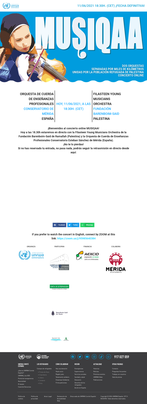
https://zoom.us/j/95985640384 (76, 238)
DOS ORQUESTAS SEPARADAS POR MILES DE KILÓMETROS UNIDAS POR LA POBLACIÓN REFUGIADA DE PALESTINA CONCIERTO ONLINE (108, 70)
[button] (59, 225)
